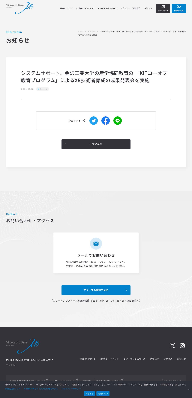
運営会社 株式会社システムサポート (27, 380)
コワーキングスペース (107, 8)
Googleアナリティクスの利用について (41, 389)
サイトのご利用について (108, 380)
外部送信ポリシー (13, 389)
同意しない (103, 393)
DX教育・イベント (84, 8)
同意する (89, 393)
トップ (81, 31)
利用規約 (86, 380)
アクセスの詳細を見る (96, 290)
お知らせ (148, 8)
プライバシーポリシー (64, 380)
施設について (66, 8)
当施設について (88, 358)
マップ (10, 364)
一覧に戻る (96, 144)
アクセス (125, 8)
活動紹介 (136, 8)
